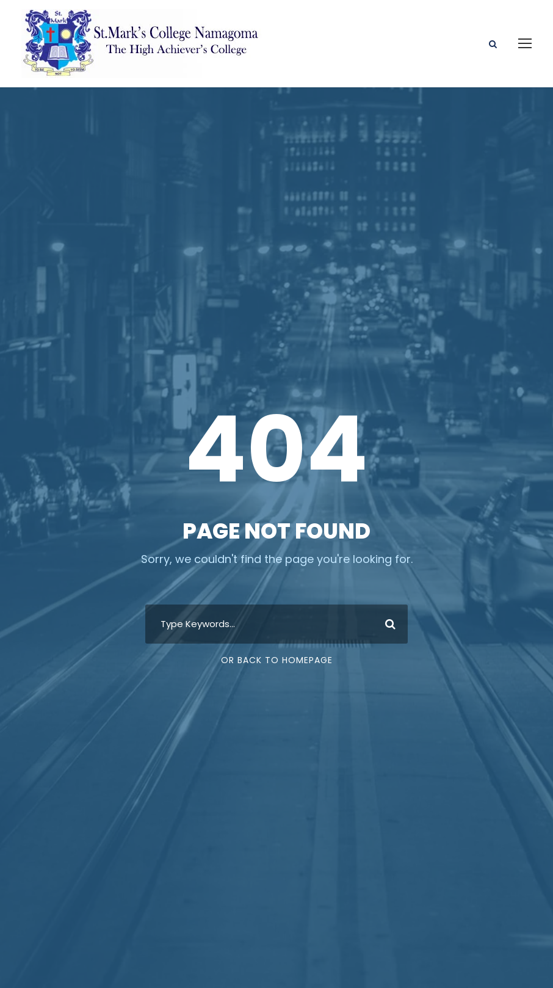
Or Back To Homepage (277, 660)
